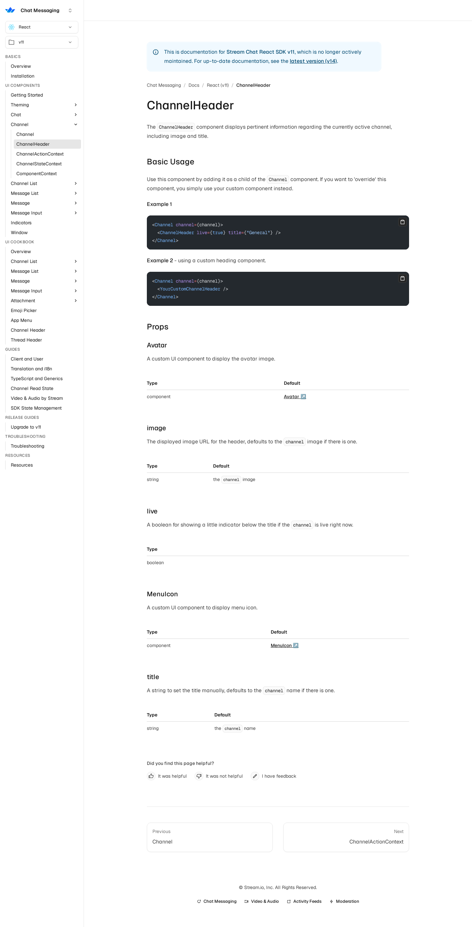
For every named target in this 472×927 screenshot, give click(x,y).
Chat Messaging (164, 85)
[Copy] (402, 222)
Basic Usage (170, 162)
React (40, 27)
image (156, 428)
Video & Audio (262, 901)
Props (157, 327)
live (152, 511)
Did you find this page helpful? (180, 763)
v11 (40, 42)
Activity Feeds (304, 901)
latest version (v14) (313, 61)
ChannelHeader (253, 85)
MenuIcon (162, 594)
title (153, 677)
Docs (193, 85)
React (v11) (218, 85)
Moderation (344, 901)
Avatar (157, 345)
